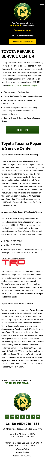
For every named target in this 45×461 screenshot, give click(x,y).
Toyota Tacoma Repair (17, 383)
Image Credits (22, 452)
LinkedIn (33, 417)
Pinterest (38, 417)
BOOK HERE (22, 130)
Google (12, 417)
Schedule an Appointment (22, 41)
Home (4, 380)
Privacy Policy (22, 449)
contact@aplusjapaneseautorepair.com (25, 85)
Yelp (22, 417)
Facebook (7, 417)
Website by (22, 456)
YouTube (28, 417)
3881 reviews (28, 25)
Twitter (17, 417)
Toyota (27, 380)
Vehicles (15, 380)
